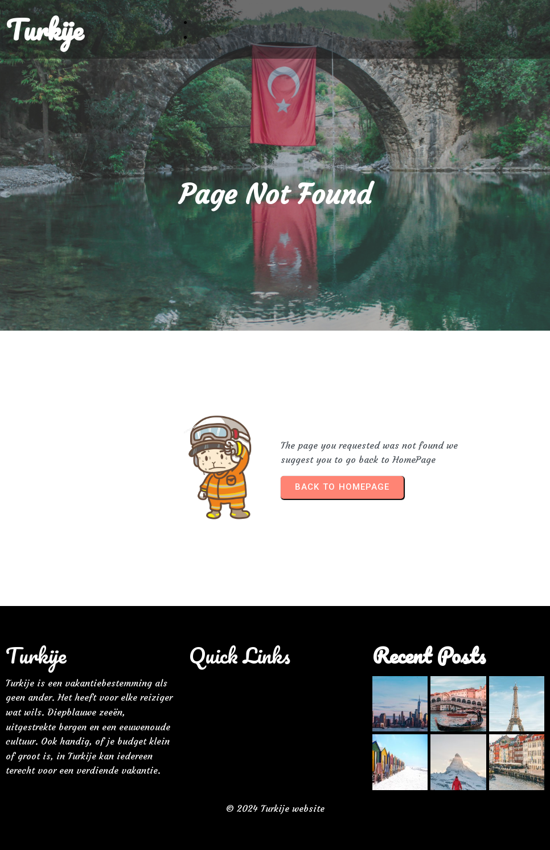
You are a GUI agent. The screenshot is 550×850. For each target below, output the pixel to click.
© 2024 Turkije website (275, 808)
